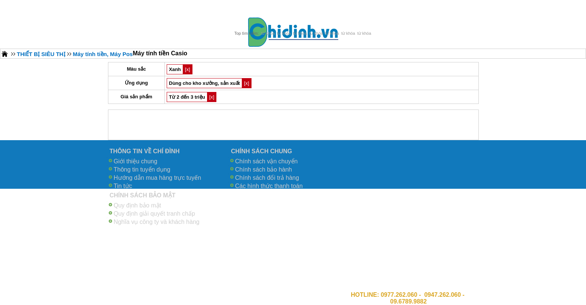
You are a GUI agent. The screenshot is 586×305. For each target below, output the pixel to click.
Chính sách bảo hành (263, 169)
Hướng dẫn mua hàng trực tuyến (157, 178)
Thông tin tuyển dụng (142, 169)
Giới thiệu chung (135, 161)
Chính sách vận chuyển (266, 161)
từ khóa (268, 33)
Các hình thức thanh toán (269, 186)
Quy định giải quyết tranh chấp (154, 213)
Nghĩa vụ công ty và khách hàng (157, 222)
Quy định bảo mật (137, 205)
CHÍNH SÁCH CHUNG (261, 151)
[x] (187, 69)
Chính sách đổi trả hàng (267, 178)
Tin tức (123, 186)
